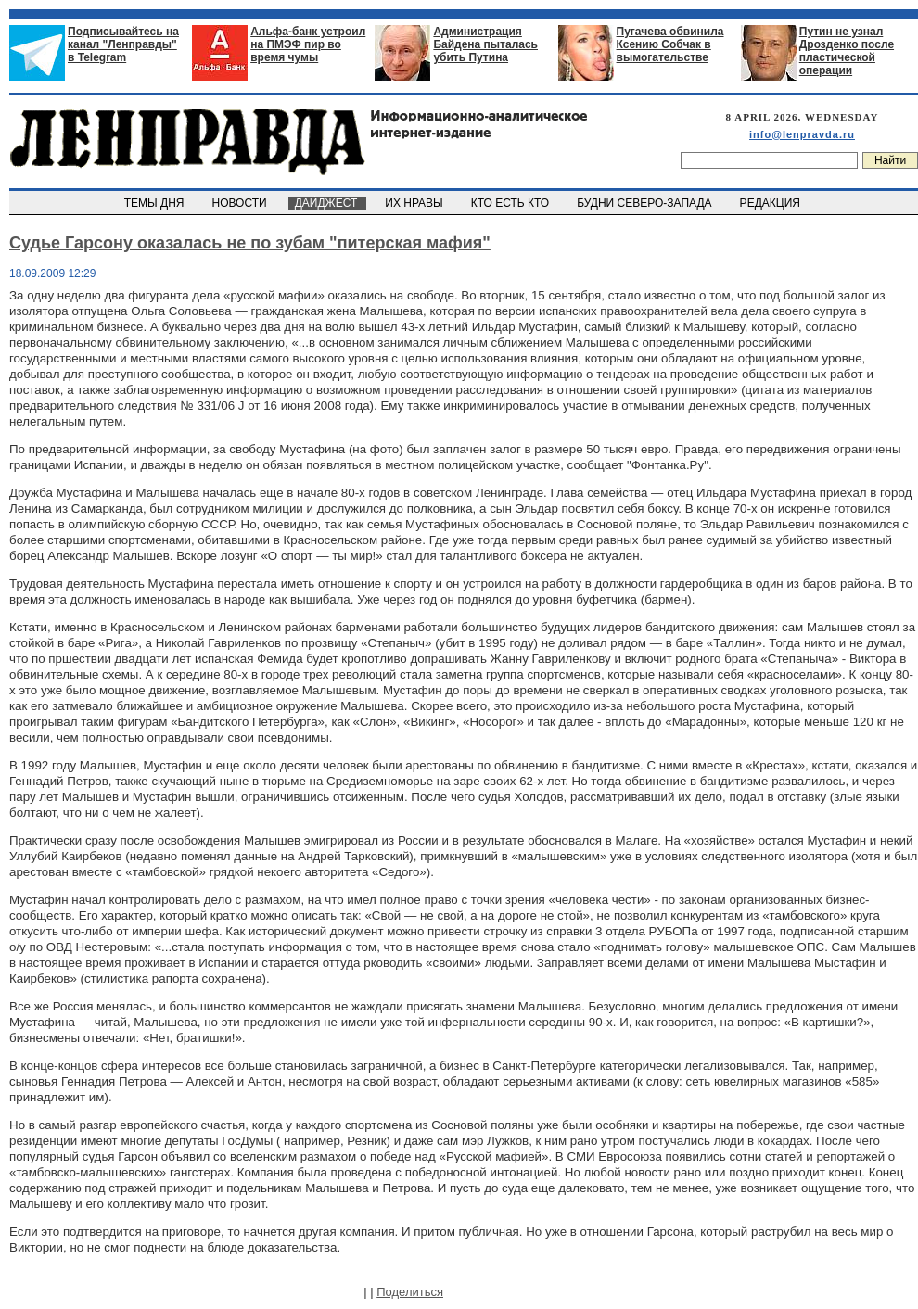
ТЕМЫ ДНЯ (155, 203)
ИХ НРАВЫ (416, 203)
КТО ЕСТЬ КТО (511, 203)
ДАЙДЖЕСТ (327, 203)
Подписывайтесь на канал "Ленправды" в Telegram (123, 44)
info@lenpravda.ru (802, 134)
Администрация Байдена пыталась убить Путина (485, 44)
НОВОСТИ (241, 203)
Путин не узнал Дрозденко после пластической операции (846, 51)
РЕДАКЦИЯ (771, 203)
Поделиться (409, 1292)
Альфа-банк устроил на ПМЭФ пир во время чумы (307, 44)
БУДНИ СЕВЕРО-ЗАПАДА (645, 203)
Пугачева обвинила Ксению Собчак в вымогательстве (670, 44)
